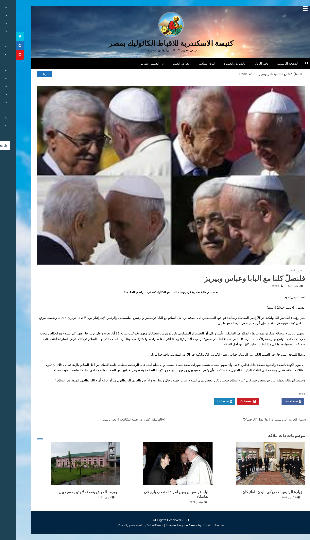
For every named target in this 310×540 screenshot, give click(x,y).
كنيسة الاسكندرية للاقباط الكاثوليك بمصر (155, 43)
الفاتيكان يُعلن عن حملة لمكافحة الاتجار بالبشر (116, 419)
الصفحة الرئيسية (272, 63)
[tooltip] (4, 36)
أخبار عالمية (280, 270)
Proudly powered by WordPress (125, 525)
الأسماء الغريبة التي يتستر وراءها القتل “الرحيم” (260, 419)
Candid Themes (197, 525)
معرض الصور (165, 63)
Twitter (254, 401)
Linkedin (208, 401)
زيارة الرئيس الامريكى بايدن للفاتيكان (256, 492)
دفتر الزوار (245, 63)
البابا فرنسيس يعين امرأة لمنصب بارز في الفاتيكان (161, 494)
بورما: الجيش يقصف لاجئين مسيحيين (72, 492)
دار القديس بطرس (136, 63)
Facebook (276, 401)
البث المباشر (190, 63)
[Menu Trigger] (289, 8)
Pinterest (232, 401)
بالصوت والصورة (219, 63)
